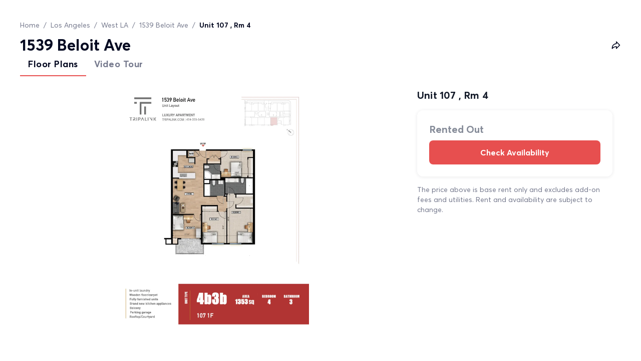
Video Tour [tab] (118, 64)
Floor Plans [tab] (53, 64)
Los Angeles (70, 25)
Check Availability (514, 152)
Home (30, 25)
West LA (114, 25)
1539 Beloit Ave (163, 25)
